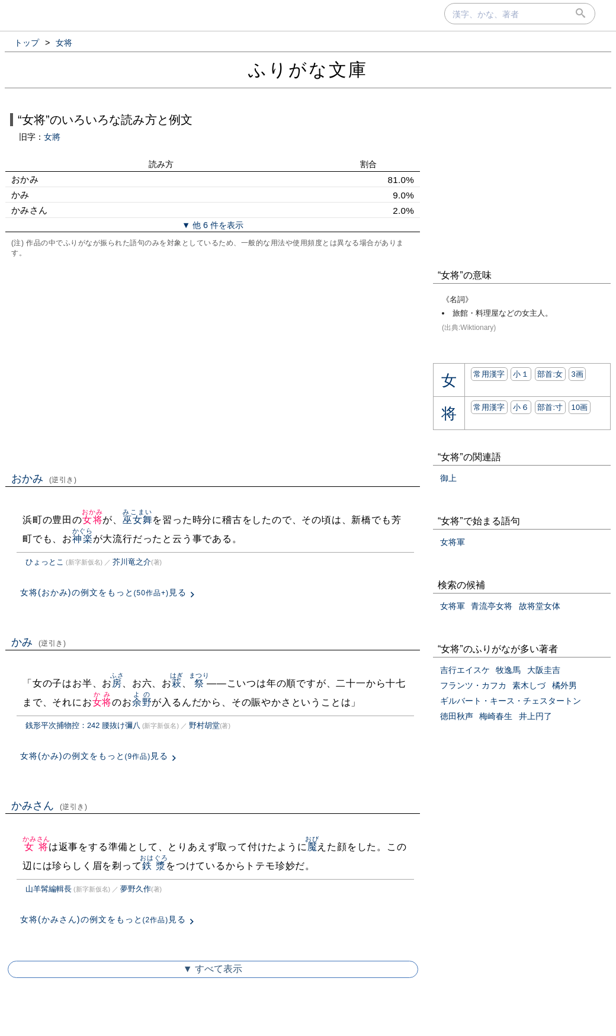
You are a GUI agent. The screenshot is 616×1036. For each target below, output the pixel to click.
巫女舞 (137, 520)
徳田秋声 (456, 716)
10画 (579, 407)
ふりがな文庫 (308, 69)
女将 (92, 520)
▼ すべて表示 (212, 969)
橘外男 (564, 685)
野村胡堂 (204, 725)
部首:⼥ (550, 374)
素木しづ (529, 685)
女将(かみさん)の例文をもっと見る (103, 919)
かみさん (49, 806)
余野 (142, 702)
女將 (52, 137)
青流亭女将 (491, 606)
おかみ (44, 479)
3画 (577, 374)
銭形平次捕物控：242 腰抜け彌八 (82, 725)
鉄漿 (154, 866)
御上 (448, 478)
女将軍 (452, 542)
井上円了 (535, 716)
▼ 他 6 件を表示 (212, 225)
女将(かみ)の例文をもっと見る (94, 756)
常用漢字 (489, 374)
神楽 (82, 539)
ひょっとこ (44, 561)
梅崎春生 (495, 716)
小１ (521, 374)
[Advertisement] (212, 364)
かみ (38, 642)
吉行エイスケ (465, 670)
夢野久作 (135, 888)
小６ (521, 407)
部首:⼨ (550, 407)
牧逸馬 (508, 670)
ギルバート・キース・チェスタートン (510, 700)
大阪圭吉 (543, 670)
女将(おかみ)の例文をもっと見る (103, 592)
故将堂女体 (539, 606)
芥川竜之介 (132, 561)
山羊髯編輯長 (48, 888)
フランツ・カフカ (473, 685)
